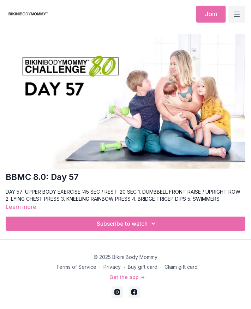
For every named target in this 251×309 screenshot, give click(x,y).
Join (211, 14)
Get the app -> (127, 277)
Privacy (112, 267)
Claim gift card (181, 267)
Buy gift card (142, 267)
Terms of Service (76, 267)
